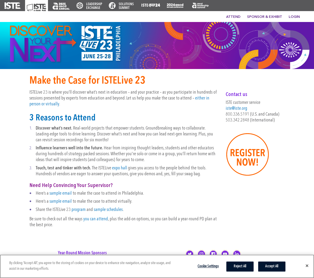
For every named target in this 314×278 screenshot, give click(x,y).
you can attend (95, 219)
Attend (233, 17)
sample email (60, 193)
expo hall (119, 168)
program (79, 209)
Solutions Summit (126, 6)
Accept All (271, 266)
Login (294, 17)
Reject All (240, 266)
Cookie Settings (208, 266)
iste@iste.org (236, 108)
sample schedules (108, 209)
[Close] (307, 265)
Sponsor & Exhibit (264, 17)
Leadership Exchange (94, 6)
